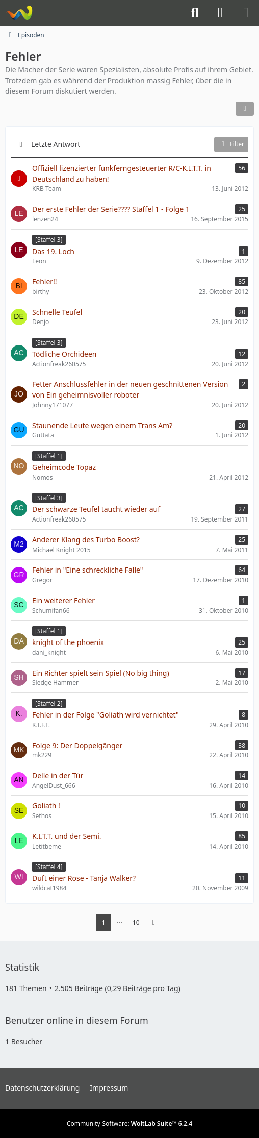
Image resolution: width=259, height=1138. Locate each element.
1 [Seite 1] (104, 922)
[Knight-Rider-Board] (19, 13)
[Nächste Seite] (154, 922)
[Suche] (195, 13)
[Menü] (246, 13)
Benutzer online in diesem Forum (76, 1020)
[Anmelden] (220, 13)
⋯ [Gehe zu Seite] (120, 922)
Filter (231, 144)
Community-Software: (129, 1123)
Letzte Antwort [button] (55, 144)
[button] (245, 109)
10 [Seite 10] (136, 922)
